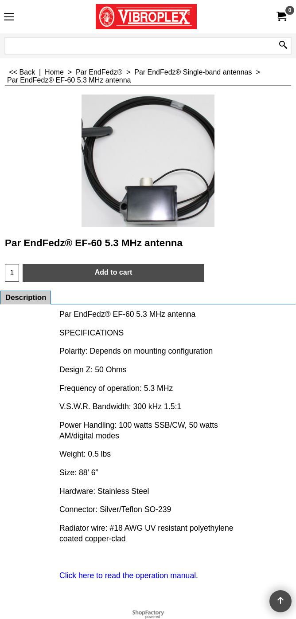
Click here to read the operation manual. (128, 575)
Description (25, 297)
